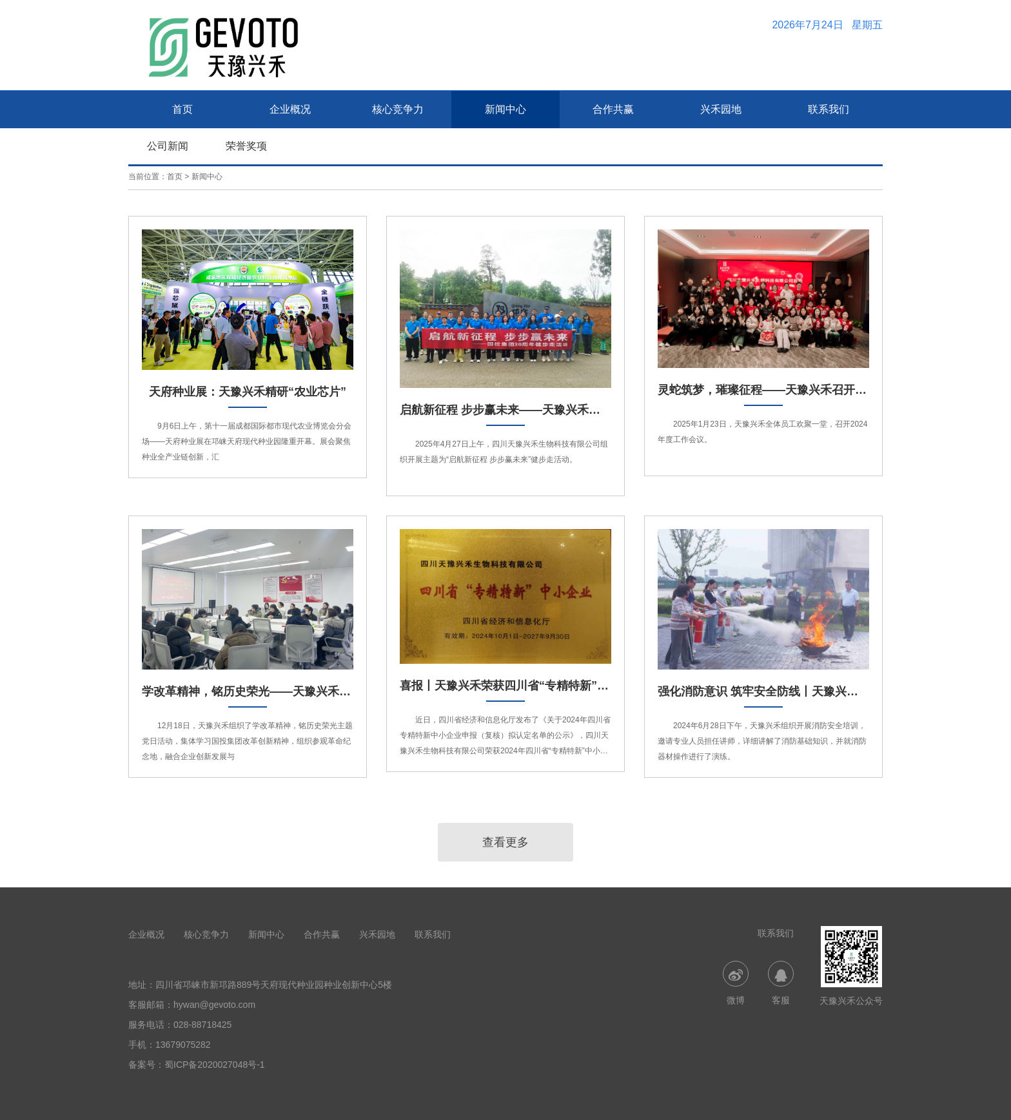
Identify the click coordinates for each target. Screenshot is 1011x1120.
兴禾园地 (720, 109)
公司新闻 (167, 145)
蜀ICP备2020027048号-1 (214, 1064)
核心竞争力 (398, 109)
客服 (781, 983)
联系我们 (828, 109)
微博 (736, 983)
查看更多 (505, 842)
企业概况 (290, 109)
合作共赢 (613, 109)
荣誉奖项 (246, 145)
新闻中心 (505, 109)
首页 (182, 109)
